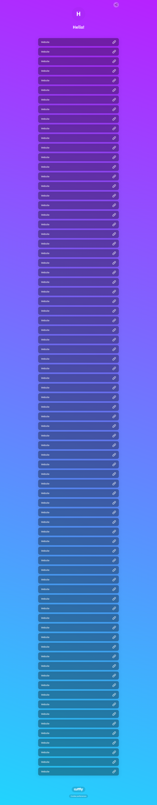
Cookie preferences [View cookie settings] (78, 796)
